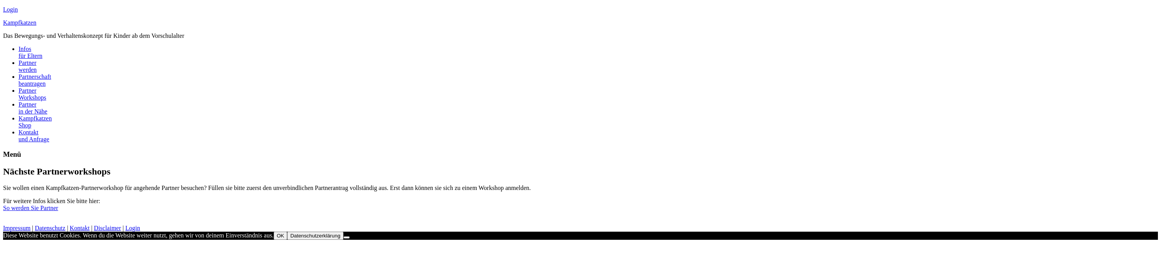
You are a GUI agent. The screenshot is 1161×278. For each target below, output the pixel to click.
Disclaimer (107, 228)
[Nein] (347, 237)
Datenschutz (50, 228)
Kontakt (80, 228)
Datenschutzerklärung (315, 236)
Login (10, 9)
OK (280, 236)
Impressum (16, 228)
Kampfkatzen (19, 22)
